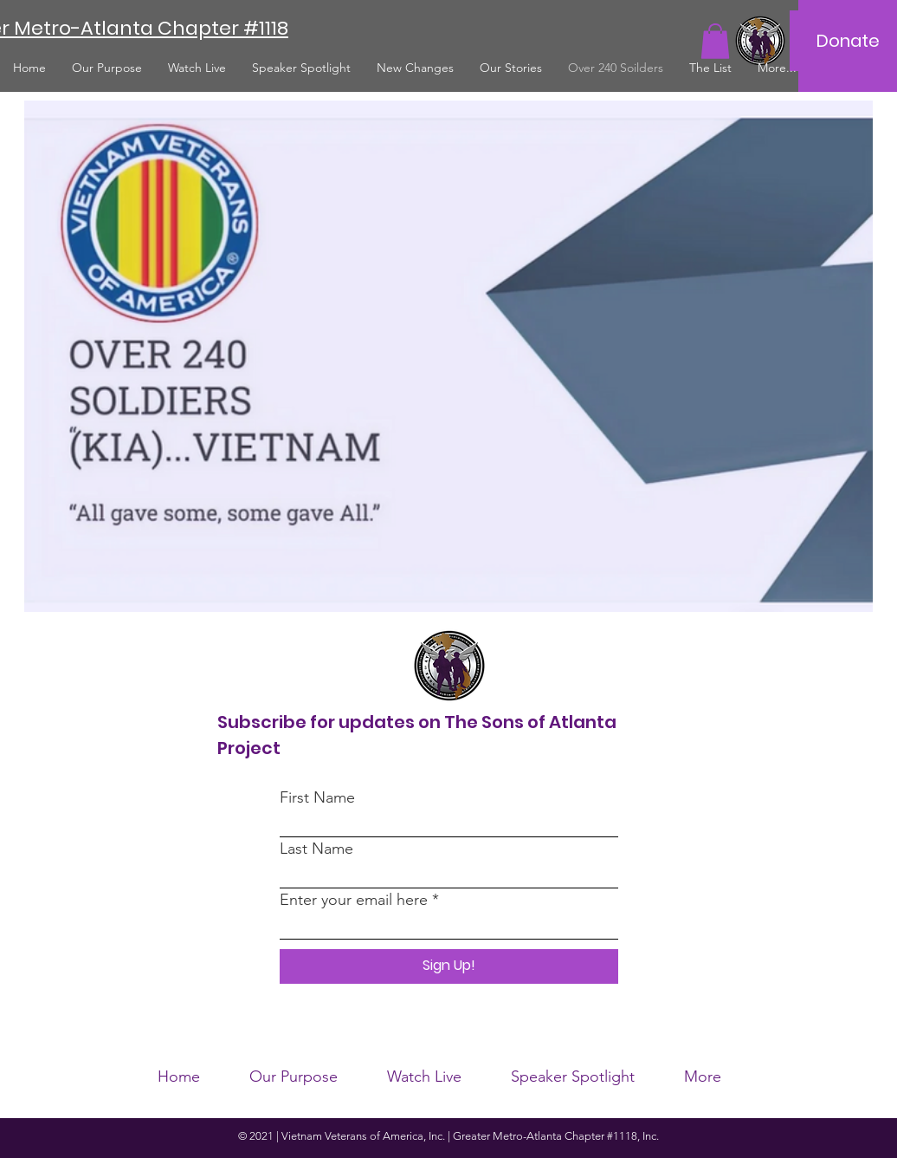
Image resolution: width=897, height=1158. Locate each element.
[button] (715, 41)
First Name (317, 797)
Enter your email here (354, 900)
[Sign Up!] (449, 966)
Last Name (316, 848)
